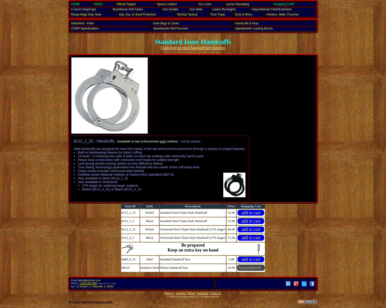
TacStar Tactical (187, 14)
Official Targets (126, 4)
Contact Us (215, 293)
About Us (170, 293)
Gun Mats (196, 9)
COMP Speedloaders (85, 28)
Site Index (181, 293)
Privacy (191, 293)
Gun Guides (170, 9)
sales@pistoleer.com (89, 280)
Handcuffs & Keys (246, 23)
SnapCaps (83, 9)
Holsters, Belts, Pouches (283, 14)
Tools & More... (244, 14)
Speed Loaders (167, 4)
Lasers (224, 9)
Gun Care (204, 4)
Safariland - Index (82, 23)
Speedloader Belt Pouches (170, 28)
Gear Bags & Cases (166, 23)
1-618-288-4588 (88, 283)
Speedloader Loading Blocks (254, 28)
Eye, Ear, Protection (137, 14)
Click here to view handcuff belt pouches (193, 48)
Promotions (203, 293)
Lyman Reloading (237, 4)
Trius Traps (217, 14)
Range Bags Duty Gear (86, 14)
